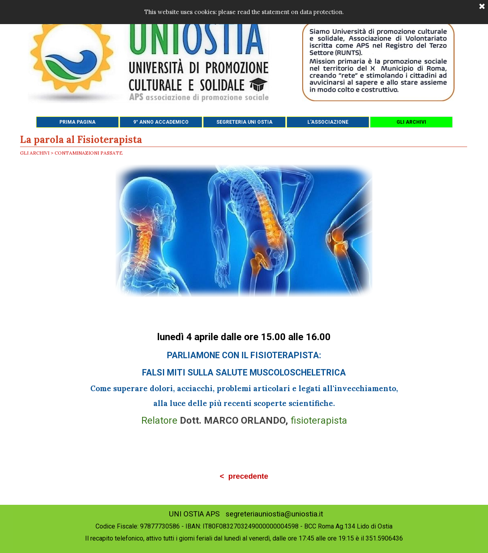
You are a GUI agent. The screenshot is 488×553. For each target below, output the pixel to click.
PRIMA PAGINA (77, 122)
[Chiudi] (482, 7)
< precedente (244, 476)
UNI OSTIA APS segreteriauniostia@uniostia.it (246, 514)
